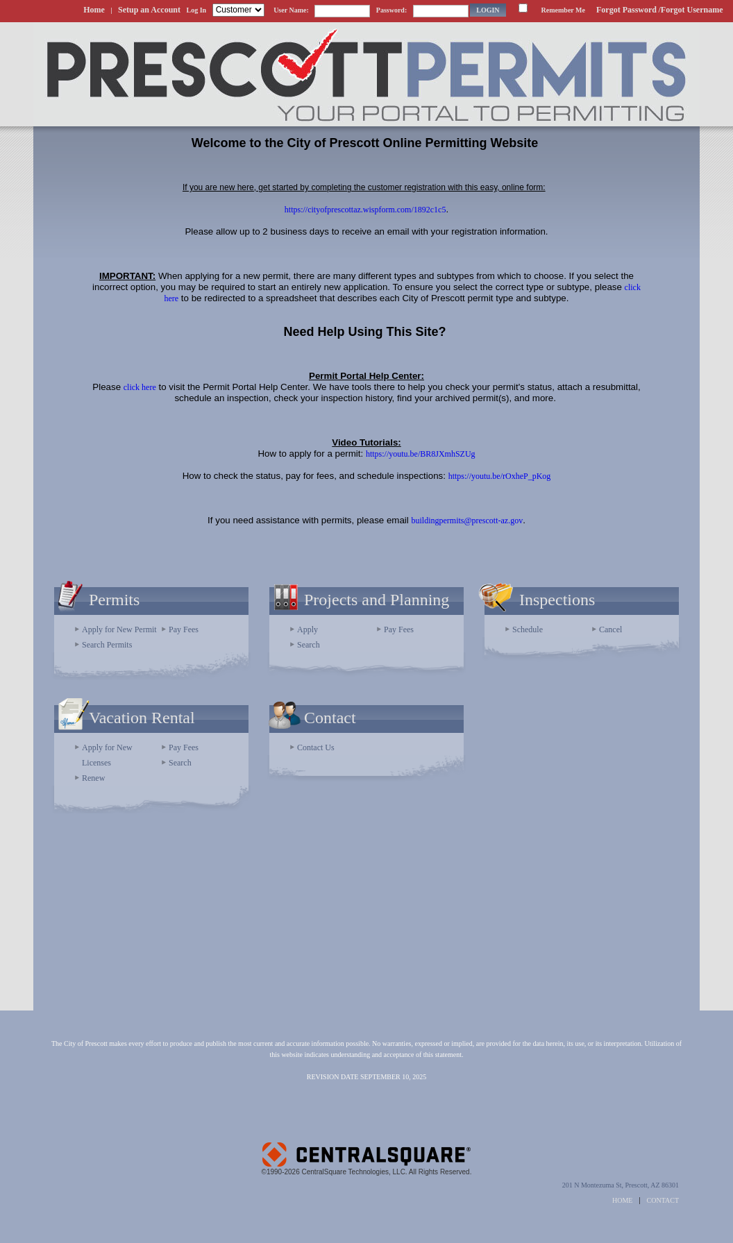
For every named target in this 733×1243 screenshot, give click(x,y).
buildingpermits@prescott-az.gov (467, 520)
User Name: (291, 10)
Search (308, 645)
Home (94, 10)
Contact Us (316, 747)
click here (140, 387)
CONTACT (663, 1200)
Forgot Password (626, 10)
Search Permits (107, 645)
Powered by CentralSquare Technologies (366, 1149)
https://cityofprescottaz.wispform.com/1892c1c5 (365, 209)
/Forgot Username (690, 10)
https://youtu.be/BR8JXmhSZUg (420, 454)
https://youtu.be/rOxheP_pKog (499, 476)
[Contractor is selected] (238, 10)
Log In (197, 10)
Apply (307, 629)
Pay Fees (184, 629)
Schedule (527, 629)
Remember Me (563, 10)
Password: (391, 10)
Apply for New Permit (119, 629)
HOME (622, 1200)
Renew (93, 778)
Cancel (610, 629)
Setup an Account (149, 10)
